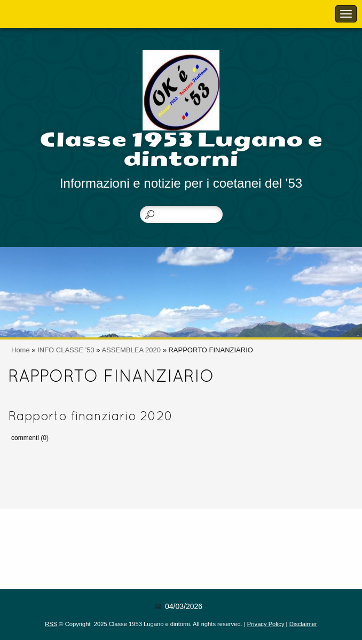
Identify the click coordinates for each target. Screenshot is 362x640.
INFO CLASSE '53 (66, 350)
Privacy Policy (266, 624)
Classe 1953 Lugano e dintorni (181, 149)
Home (20, 350)
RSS (51, 624)
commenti (25, 438)
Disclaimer (303, 624)
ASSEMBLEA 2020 (131, 350)
